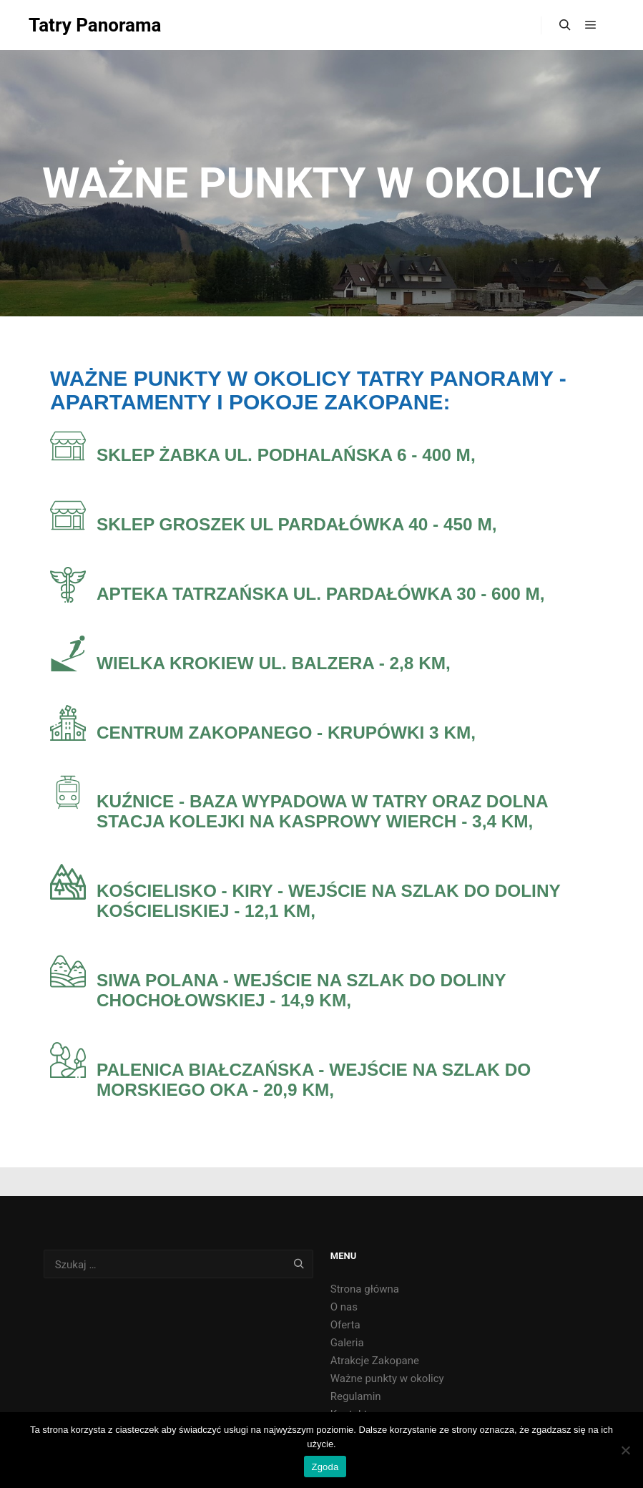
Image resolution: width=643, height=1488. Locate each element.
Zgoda (324, 1467)
